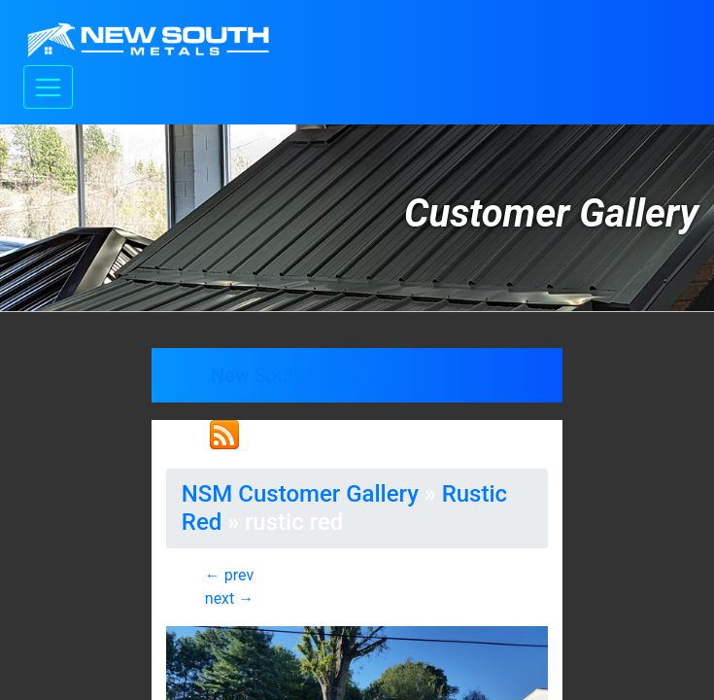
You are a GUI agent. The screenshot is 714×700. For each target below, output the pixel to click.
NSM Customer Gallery (300, 494)
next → (229, 598)
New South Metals (289, 375)
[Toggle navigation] (48, 87)
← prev (229, 575)
